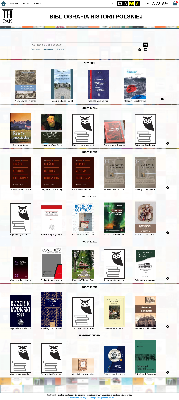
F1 (158, 3)
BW (126, 3)
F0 (153, 3)
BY (137, 3)
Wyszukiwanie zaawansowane (43, 49)
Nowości (14, 3)
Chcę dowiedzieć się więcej (76, 397)
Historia (25, 3)
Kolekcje (60, 49)
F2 (165, 3)
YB (131, 3)
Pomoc (37, 3)
